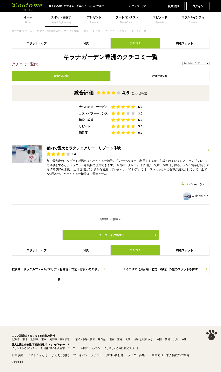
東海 (119, 339)
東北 (24, 339)
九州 (175, 339)
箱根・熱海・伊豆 (85, 339)
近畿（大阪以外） (143, 339)
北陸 (111, 339)
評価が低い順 (159, 75)
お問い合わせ (114, 355)
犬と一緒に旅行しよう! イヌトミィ (27, 6)
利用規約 (17, 355)
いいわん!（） (196, 184)
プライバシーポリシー (87, 355)
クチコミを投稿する (112, 235)
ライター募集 (136, 355)
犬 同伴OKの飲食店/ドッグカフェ (58, 348)
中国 (159, 339)
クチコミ (135, 43)
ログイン (198, 6)
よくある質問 (60, 355)
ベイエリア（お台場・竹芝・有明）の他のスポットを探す (160, 269)
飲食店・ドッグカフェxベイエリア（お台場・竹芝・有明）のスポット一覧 (59, 271)
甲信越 (102, 339)
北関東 (34, 339)
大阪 (127, 339)
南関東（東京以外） (61, 339)
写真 (86, 43)
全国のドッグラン (91, 348)
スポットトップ (36, 43)
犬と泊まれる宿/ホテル (24, 348)
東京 (43, 339)
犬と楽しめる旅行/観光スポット (121, 348)
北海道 (15, 339)
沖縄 (183, 339)
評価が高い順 (61, 75)
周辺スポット (184, 43)
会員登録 (173, 6)
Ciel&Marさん (196, 195)
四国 (167, 339)
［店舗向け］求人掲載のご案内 (169, 355)
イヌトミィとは (37, 355)
